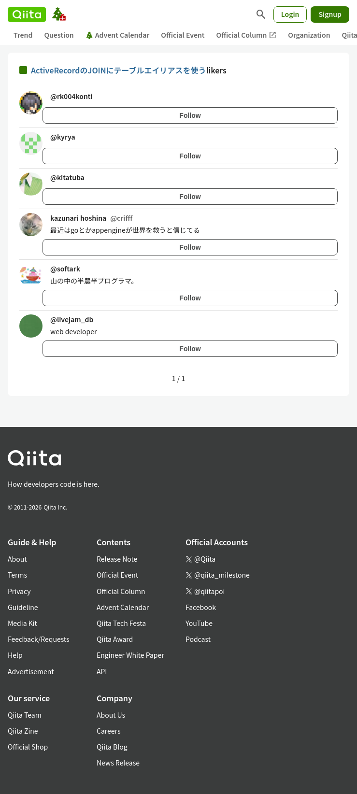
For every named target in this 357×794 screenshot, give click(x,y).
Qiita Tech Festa (121, 623)
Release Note (117, 559)
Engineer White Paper (130, 655)
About (17, 559)
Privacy (19, 591)
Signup (330, 14)
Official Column (246, 35)
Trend (23, 35)
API (102, 671)
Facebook (201, 607)
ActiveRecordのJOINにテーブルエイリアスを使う (118, 70)
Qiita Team (25, 715)
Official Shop (28, 746)
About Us (111, 715)
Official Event (182, 35)
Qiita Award (115, 639)
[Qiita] (27, 14)
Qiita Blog (112, 746)
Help (15, 655)
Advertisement (31, 671)
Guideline (23, 607)
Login (290, 14)
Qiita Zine (23, 731)
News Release (118, 762)
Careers (108, 731)
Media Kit (22, 623)
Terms (17, 575)
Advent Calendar (118, 35)
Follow (189, 115)
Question (58, 35)
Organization (309, 35)
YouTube (199, 623)
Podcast (198, 639)
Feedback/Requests (39, 639)
